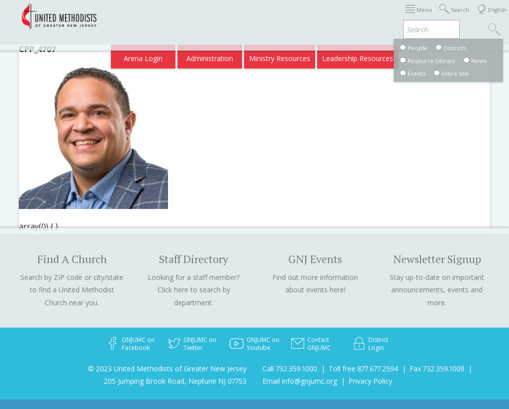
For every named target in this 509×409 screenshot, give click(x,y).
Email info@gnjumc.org (299, 381)
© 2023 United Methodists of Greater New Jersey (167, 368)
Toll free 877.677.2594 (363, 368)
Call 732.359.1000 (289, 368)
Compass (424, 16)
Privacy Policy (370, 381)
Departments (330, 16)
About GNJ (247, 16)
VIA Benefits (380, 16)
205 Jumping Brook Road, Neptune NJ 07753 (175, 381)
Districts (286, 16)
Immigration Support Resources (170, 16)
